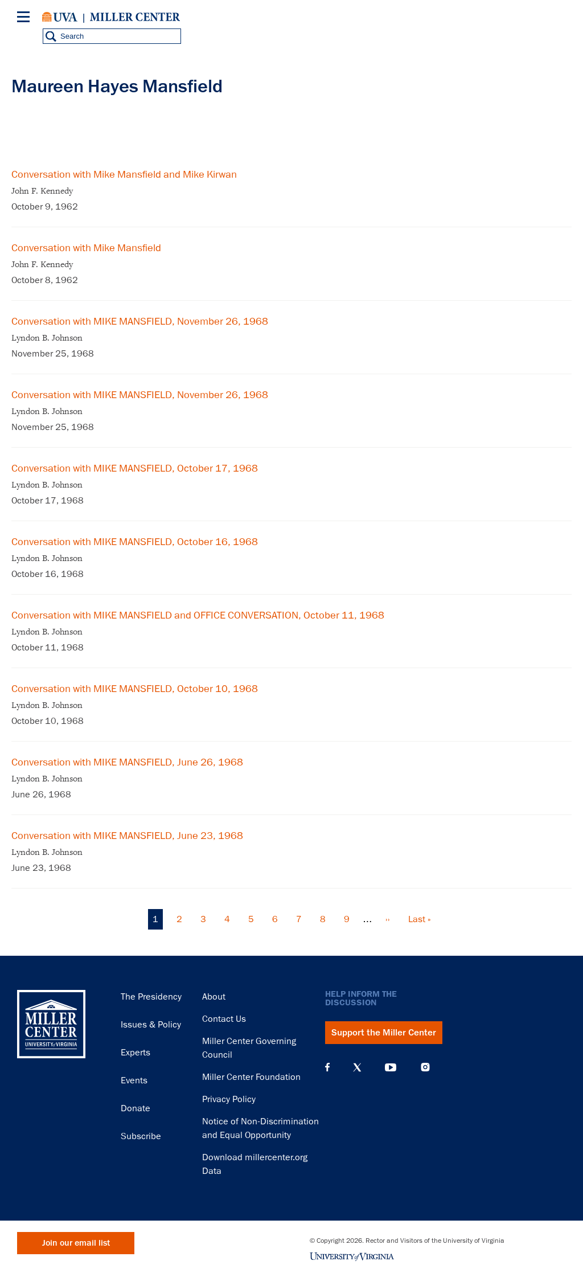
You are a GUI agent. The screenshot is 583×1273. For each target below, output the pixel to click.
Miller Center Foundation (251, 1077)
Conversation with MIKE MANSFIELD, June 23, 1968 (127, 835)
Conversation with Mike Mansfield (86, 247)
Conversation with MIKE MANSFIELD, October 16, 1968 (134, 541)
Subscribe (141, 1136)
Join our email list (76, 1243)
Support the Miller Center (383, 1032)
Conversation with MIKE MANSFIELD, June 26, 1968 (127, 762)
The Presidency (151, 996)
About (213, 996)
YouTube (390, 1067)
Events (134, 1080)
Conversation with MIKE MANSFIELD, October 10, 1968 (134, 688)
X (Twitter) (357, 1067)
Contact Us (224, 1019)
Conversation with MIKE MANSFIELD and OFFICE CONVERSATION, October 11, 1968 (197, 615)
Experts (135, 1052)
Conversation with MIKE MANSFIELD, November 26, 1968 (139, 321)
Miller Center (135, 17)
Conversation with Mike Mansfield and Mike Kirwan (124, 174)
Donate (135, 1108)
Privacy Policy (229, 1099)
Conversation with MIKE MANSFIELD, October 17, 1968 (134, 468)
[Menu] (25, 18)
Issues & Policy (151, 1024)
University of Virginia (59, 17)
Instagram (425, 1067)
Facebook (327, 1067)
